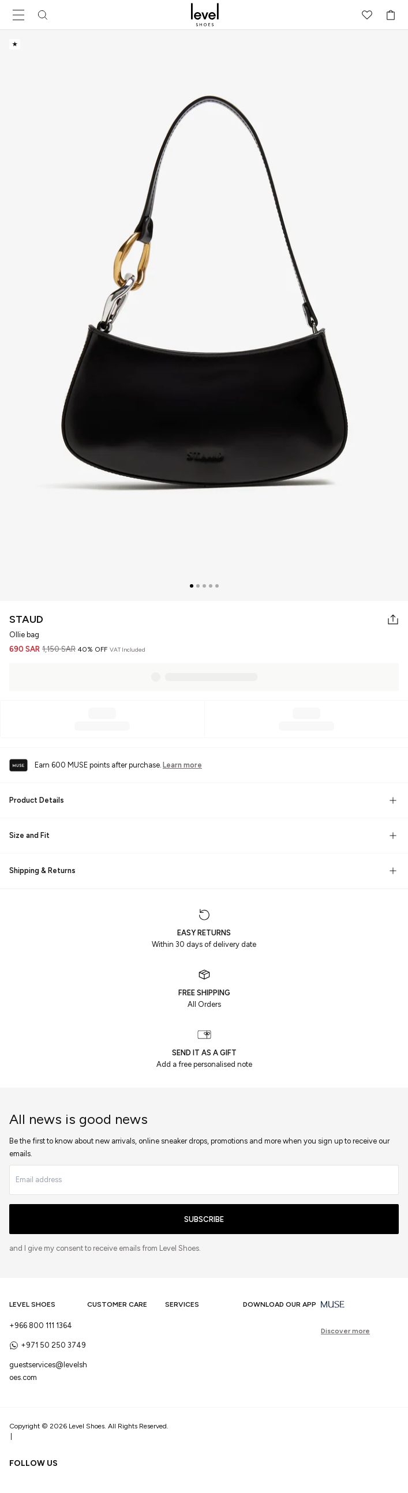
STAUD (26, 619)
